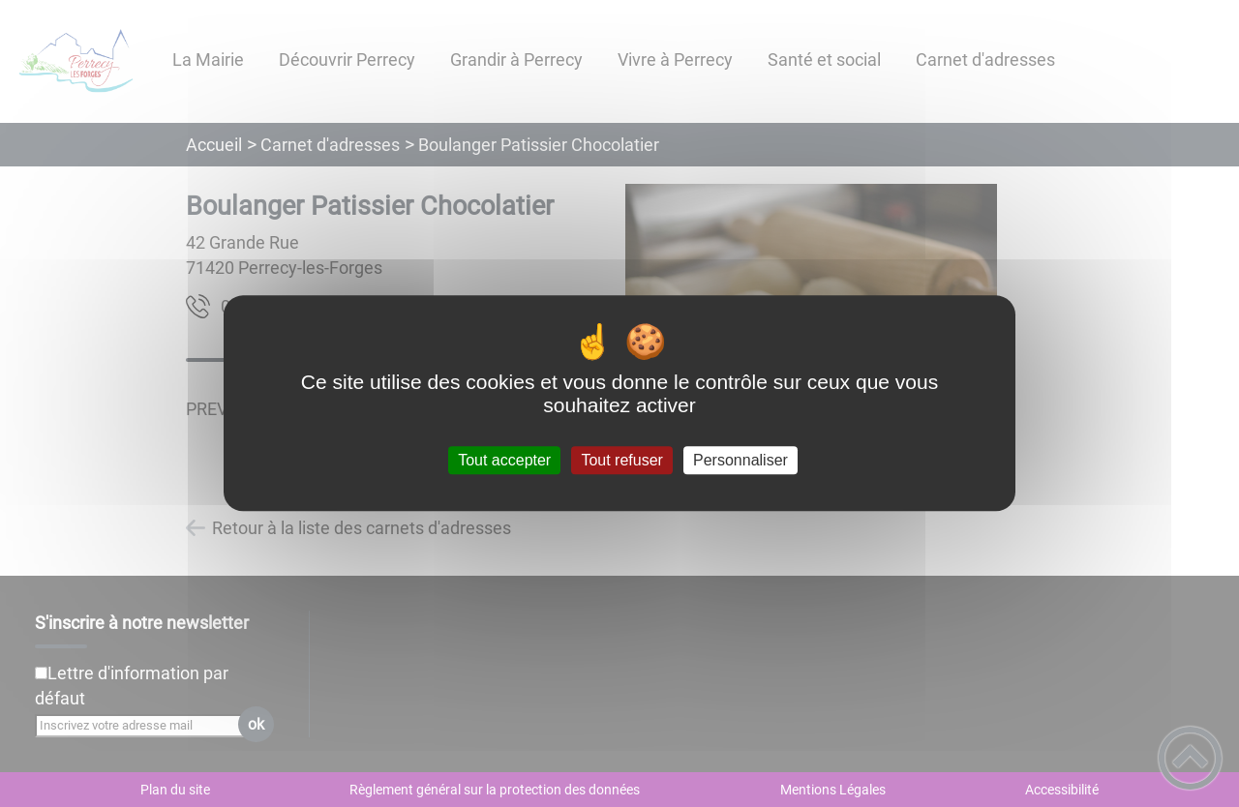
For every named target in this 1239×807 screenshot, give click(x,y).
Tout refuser (621, 460)
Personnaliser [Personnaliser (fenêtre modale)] (740, 460)
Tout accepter (504, 460)
